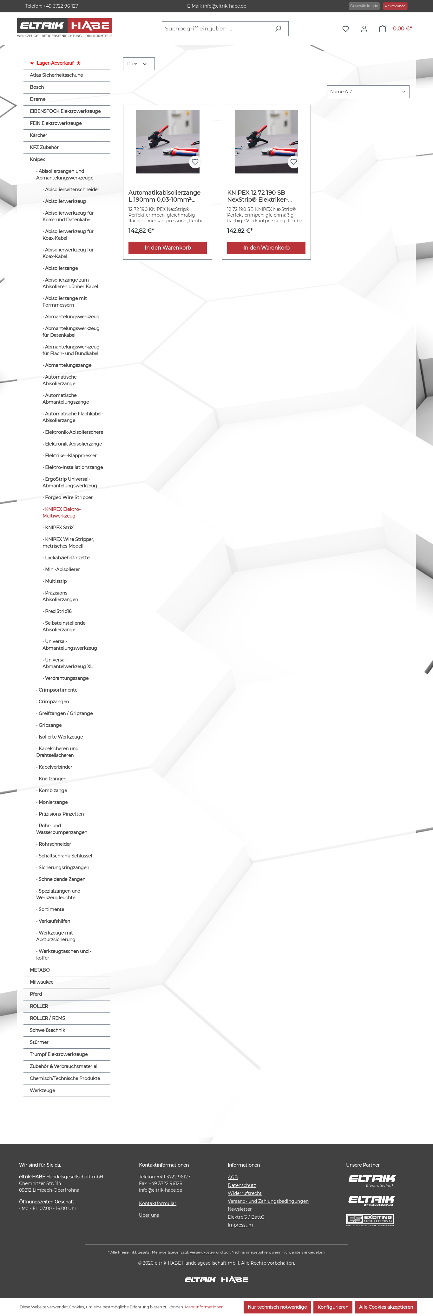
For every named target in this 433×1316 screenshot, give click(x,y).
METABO (40, 970)
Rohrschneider (55, 844)
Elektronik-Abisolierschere (74, 432)
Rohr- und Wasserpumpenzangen (61, 829)
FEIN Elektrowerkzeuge (56, 123)
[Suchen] (280, 28)
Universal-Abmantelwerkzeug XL (68, 663)
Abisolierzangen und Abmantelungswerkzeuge (64, 174)
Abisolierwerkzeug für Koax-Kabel (68, 235)
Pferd (36, 994)
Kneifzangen (52, 779)
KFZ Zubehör (44, 147)
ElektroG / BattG (246, 1217)
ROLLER (39, 1006)
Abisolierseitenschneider (72, 189)
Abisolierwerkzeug (65, 201)
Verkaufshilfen (54, 921)
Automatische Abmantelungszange (66, 399)
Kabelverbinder (55, 767)
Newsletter (240, 1209)
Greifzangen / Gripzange (66, 713)
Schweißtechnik (47, 1030)
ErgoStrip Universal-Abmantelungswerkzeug (70, 482)
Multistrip (56, 581)
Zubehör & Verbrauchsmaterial (63, 1066)
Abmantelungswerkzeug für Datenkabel (71, 332)
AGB (233, 1177)
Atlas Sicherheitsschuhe (56, 75)
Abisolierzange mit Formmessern (65, 302)
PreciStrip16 (58, 611)
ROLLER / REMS (47, 1018)
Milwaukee (41, 982)
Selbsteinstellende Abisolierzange (64, 626)
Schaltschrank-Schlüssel (65, 856)
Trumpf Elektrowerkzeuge (59, 1054)
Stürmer (39, 1042)
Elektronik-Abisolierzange (73, 444)
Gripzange (50, 725)
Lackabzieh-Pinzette (67, 558)
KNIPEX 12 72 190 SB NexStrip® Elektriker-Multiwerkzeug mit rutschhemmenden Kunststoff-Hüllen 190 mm (264, 196)
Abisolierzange (61, 268)
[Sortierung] (368, 91)
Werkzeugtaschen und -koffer (63, 954)
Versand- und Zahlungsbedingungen (268, 1201)
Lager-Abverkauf (55, 63)
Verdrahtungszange (67, 678)
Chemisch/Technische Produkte (65, 1078)
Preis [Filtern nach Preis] (137, 63)
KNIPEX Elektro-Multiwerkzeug (62, 512)
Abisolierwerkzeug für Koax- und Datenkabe (68, 216)
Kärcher (38, 135)
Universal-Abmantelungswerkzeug (70, 645)
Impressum (240, 1225)
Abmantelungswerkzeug (72, 317)
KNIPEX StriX (59, 528)
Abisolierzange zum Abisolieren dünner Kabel (70, 283)
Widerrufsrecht (245, 1193)
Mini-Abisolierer (62, 569)
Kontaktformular (157, 1203)
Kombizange (53, 790)
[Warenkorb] (395, 29)
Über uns (149, 1215)
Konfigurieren (333, 1307)
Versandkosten (202, 1252)
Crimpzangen (54, 702)
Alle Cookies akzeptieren (386, 1307)
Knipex (37, 159)
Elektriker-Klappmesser (71, 456)
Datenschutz (242, 1185)
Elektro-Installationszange (74, 467)
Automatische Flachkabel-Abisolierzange (73, 417)
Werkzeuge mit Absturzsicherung (55, 936)
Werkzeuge (42, 1090)
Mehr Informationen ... (206, 1307)
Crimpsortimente (58, 690)
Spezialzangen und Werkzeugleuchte (58, 894)
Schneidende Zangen (62, 879)
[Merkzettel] (347, 29)
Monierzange (53, 802)
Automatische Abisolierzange (59, 380)
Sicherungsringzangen (64, 867)
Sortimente (51, 909)
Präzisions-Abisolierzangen (60, 596)
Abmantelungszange (68, 365)
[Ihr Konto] (366, 29)
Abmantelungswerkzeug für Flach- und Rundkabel (71, 350)
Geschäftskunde (364, 5)
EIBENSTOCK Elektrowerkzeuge (65, 111)
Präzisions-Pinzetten (61, 814)
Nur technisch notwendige (277, 1307)
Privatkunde (395, 6)
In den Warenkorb (168, 248)
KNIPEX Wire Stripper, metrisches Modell (68, 543)
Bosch (37, 87)
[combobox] (216, 28)
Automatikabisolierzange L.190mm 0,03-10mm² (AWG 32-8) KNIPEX (164, 196)
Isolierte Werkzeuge (61, 737)
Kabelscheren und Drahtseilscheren (57, 752)
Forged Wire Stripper (69, 497)
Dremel (38, 99)
